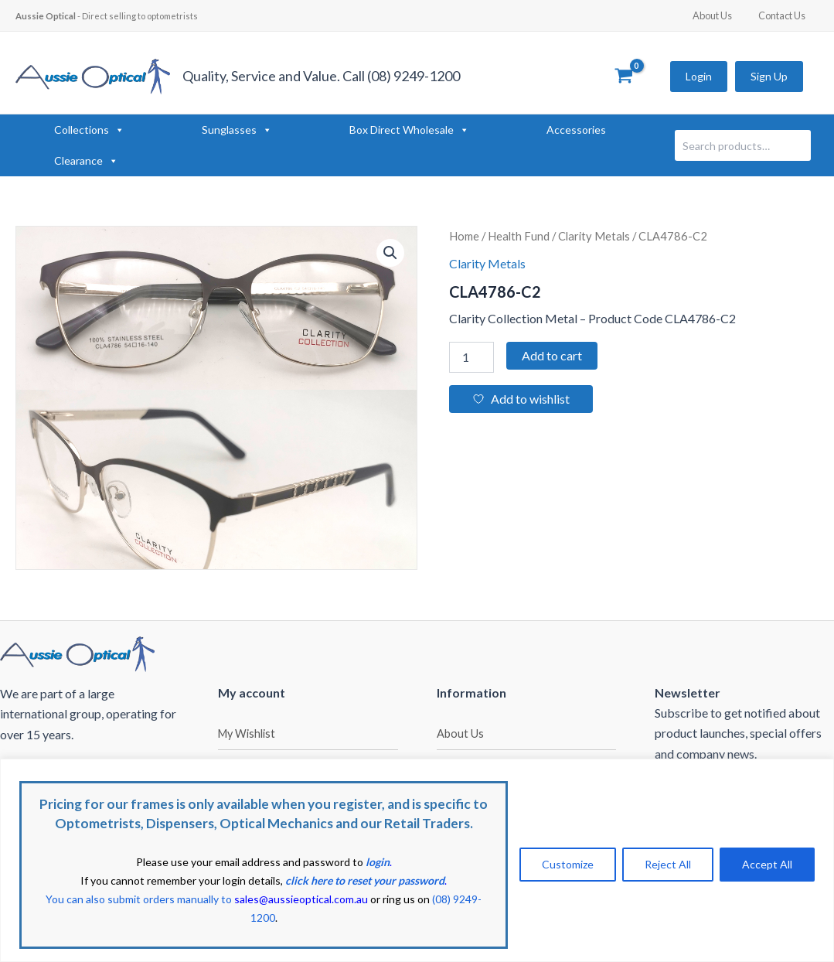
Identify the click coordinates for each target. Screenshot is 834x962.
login (378, 861)
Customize (568, 864)
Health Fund (519, 236)
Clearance (86, 160)
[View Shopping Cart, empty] (623, 76)
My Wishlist (246, 733)
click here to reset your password (364, 880)
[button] (390, 253)
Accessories (576, 129)
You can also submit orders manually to (207, 899)
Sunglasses (237, 129)
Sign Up (769, 76)
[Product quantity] (471, 357)
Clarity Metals (594, 236)
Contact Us (784, 15)
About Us (722, 15)
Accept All (767, 864)
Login (699, 76)
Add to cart (552, 355)
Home (464, 236)
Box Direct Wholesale (409, 129)
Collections (89, 129)
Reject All (668, 864)
